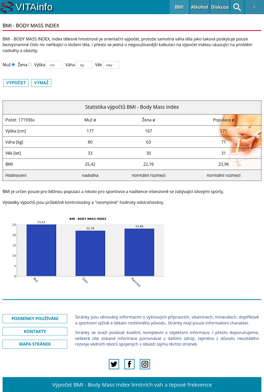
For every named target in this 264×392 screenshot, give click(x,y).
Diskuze (220, 7)
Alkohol (199, 7)
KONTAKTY (35, 331)
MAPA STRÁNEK (35, 344)
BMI (179, 7)
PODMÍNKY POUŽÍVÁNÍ (35, 318)
